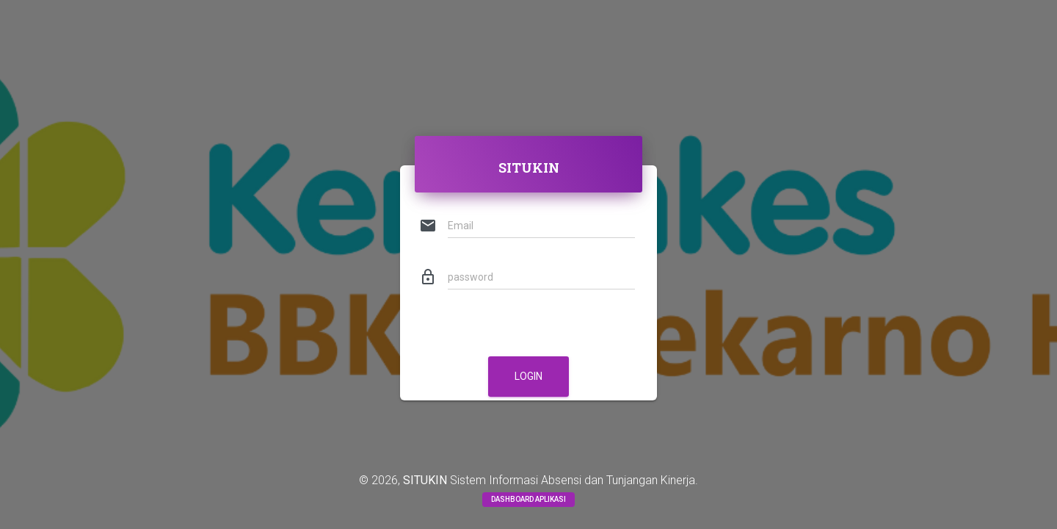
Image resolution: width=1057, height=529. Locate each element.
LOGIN (528, 376)
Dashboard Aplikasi (528, 499)
